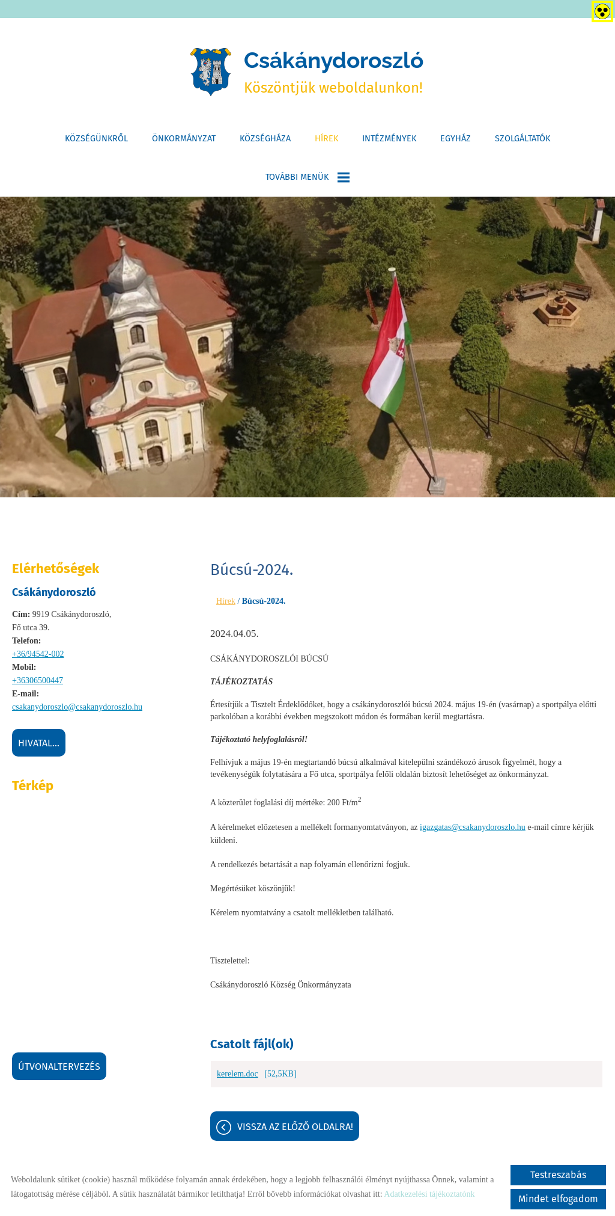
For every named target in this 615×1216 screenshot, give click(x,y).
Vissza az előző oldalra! (295, 1133)
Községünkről (96, 142)
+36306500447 (37, 684)
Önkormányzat (184, 142)
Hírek (326, 142)
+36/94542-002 (38, 657)
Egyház (455, 142)
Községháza (265, 142)
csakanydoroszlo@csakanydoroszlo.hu (77, 710)
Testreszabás (558, 1175)
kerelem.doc (237, 1080)
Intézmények (389, 142)
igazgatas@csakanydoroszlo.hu (473, 831)
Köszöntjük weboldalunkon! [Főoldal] (335, 73)
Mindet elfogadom (558, 1199)
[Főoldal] (202, 74)
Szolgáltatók (522, 142)
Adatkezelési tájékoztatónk (429, 1194)
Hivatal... (38, 746)
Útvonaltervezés (59, 1070)
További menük (307, 181)
